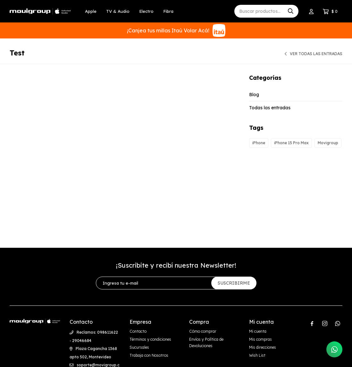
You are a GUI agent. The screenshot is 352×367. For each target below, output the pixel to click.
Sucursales (139, 347)
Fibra (168, 11)
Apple (90, 11)
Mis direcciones (262, 347)
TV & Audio (118, 11)
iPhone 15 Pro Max (291, 142)
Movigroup (328, 142)
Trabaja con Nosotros (149, 355)
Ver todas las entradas (316, 53)
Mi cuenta (257, 331)
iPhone (258, 142)
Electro (146, 11)
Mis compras (260, 339)
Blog (254, 94)
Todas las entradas (269, 108)
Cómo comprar (202, 331)
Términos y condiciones (150, 339)
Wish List (257, 355)
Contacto (138, 331)
